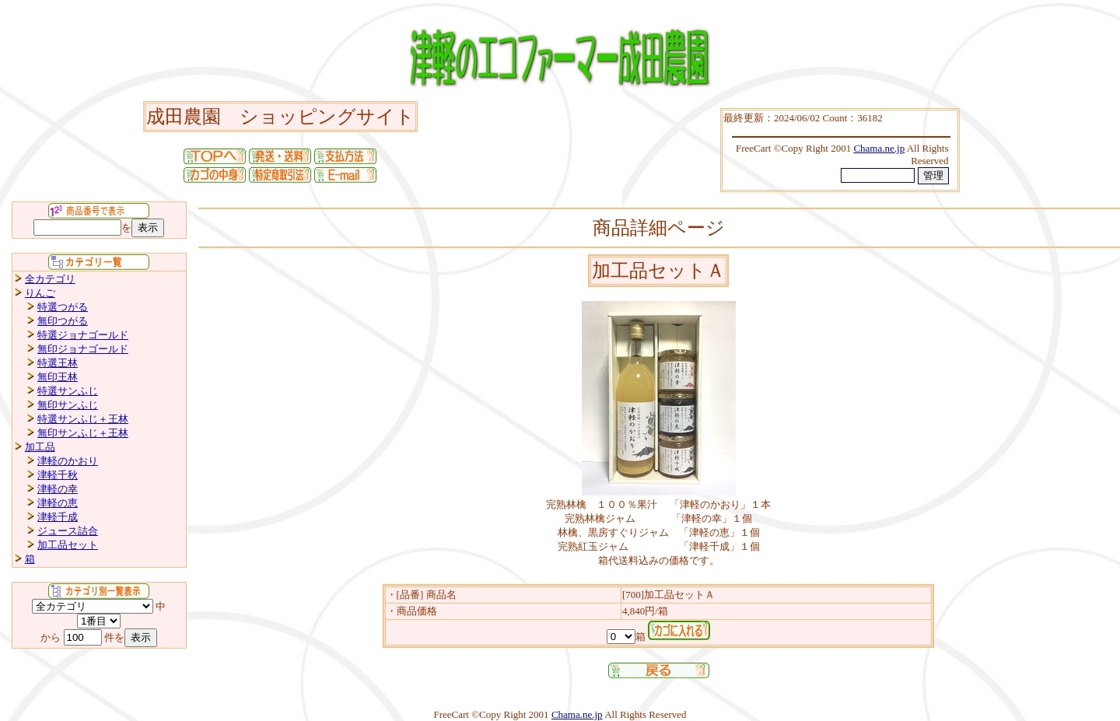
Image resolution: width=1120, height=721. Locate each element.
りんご (40, 293)
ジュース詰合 (67, 531)
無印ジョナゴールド (82, 349)
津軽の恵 (57, 503)
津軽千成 (57, 517)
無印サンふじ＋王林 (82, 433)
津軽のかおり (67, 461)
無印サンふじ (67, 405)
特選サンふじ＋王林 (82, 419)
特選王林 (57, 363)
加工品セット (67, 545)
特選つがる (62, 307)
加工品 (40, 447)
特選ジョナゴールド (82, 335)
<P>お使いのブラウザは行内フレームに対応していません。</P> (840, 150)
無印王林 (57, 377)
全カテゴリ (50, 279)
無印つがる (62, 321)
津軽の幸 (57, 489)
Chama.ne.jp (577, 714)
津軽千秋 (57, 475)
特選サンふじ (67, 391)
